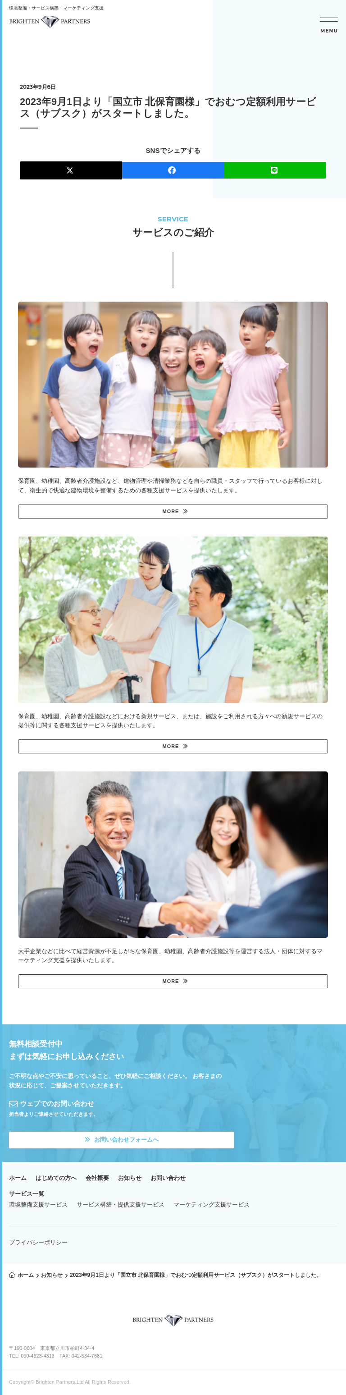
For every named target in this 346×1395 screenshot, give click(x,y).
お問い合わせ (168, 1178)
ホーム (18, 1178)
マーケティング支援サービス (211, 1204)
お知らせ (129, 1178)
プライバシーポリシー (38, 1242)
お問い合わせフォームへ (122, 1139)
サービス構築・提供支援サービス (120, 1204)
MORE (171, 511)
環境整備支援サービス (38, 1204)
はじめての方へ (56, 1178)
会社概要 (97, 1178)
